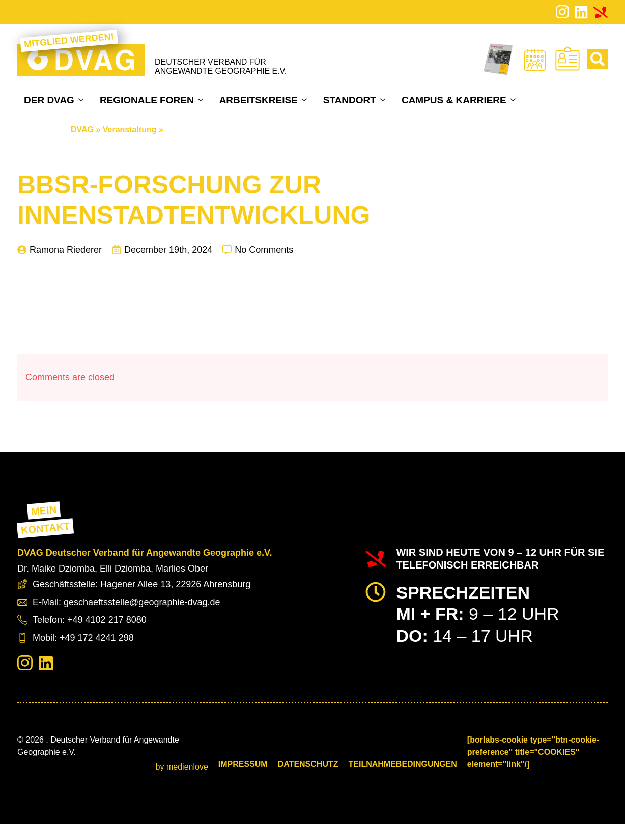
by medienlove (182, 766)
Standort (349, 100)
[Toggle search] (597, 59)
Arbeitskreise (258, 100)
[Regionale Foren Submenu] (202, 99)
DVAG (82, 129)
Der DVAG (49, 100)
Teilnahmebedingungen (403, 764)
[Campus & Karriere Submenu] (514, 99)
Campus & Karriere (454, 100)
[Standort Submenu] (384, 99)
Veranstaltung (130, 129)
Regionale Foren (147, 100)
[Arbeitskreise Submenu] (306, 99)
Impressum (243, 764)
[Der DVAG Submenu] (82, 99)
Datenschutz (308, 764)
